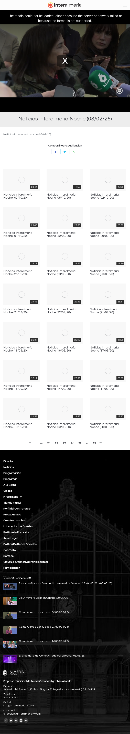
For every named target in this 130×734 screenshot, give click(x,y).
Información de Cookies (18, 526)
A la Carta (9, 485)
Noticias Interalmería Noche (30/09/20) (61, 234)
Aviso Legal (10, 538)
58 (79, 442)
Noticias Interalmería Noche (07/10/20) (17, 196)
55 (56, 442)
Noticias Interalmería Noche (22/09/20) (61, 311)
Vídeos (7, 491)
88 (94, 442)
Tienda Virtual (12, 502)
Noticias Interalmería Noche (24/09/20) (17, 311)
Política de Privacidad (16, 532)
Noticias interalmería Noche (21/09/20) (104, 311)
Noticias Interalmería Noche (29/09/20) (104, 234)
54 (48, 442)
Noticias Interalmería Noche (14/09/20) (61, 387)
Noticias (8, 467)
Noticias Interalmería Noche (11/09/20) (104, 387)
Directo (8, 461)
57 (72, 442)
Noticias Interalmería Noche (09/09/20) (61, 426)
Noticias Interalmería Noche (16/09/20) (61, 349)
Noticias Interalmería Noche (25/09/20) (17, 273)
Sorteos (8, 556)
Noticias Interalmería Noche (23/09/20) (104, 273)
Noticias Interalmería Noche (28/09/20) (61, 273)
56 (64, 442)
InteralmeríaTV (12, 496)
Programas (10, 479)
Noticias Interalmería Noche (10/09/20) (17, 426)
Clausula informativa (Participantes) (25, 562)
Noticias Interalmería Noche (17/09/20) (104, 349)
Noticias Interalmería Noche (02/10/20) (104, 196)
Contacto (9, 550)
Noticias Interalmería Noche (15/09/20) (17, 387)
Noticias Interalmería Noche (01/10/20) (17, 234)
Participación (11, 568)
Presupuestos (12, 514)
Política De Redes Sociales (20, 544)
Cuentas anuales (14, 520)
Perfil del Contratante (16, 508)
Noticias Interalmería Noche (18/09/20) (17, 349)
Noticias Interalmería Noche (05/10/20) (61, 196)
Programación (12, 473)
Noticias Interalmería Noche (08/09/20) (104, 426)
